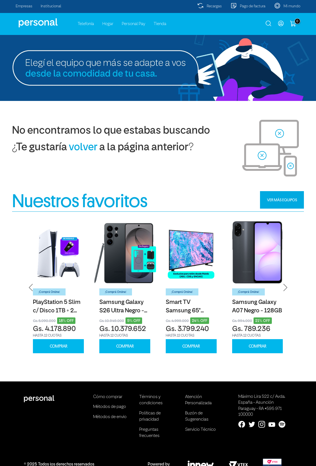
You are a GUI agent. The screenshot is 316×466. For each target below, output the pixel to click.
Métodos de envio (110, 417)
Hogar (107, 24)
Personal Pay (133, 24)
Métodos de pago (109, 407)
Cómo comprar (107, 397)
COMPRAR (58, 346)
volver (83, 147)
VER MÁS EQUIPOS (282, 200)
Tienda (160, 24)
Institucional (51, 6)
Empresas (24, 6)
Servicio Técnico (200, 430)
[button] (30, 287)
